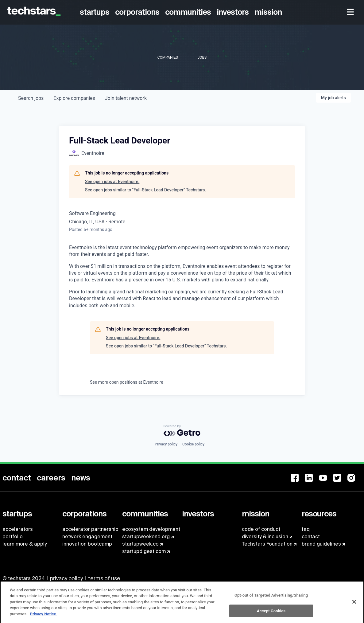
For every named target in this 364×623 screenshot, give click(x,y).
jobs (31, 98)
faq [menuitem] (306, 529)
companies (74, 98)
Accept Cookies (271, 613)
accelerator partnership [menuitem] (90, 529)
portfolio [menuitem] (12, 536)
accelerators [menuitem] (17, 529)
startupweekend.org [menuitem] (146, 536)
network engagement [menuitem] (87, 536)
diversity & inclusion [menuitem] (265, 536)
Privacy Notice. (43, 616)
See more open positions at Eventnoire (126, 382)
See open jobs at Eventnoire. (112, 181)
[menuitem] (95, 12)
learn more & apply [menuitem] (24, 544)
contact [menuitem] (311, 536)
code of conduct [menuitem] (261, 529)
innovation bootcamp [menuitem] (87, 544)
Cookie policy (193, 444)
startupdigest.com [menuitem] (144, 551)
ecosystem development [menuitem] (151, 529)
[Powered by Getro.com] (182, 430)
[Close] (354, 604)
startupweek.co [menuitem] (140, 544)
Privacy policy (166, 444)
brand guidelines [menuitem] (321, 544)
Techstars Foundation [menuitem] (267, 544)
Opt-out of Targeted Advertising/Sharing (271, 597)
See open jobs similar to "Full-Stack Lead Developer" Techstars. (145, 189)
